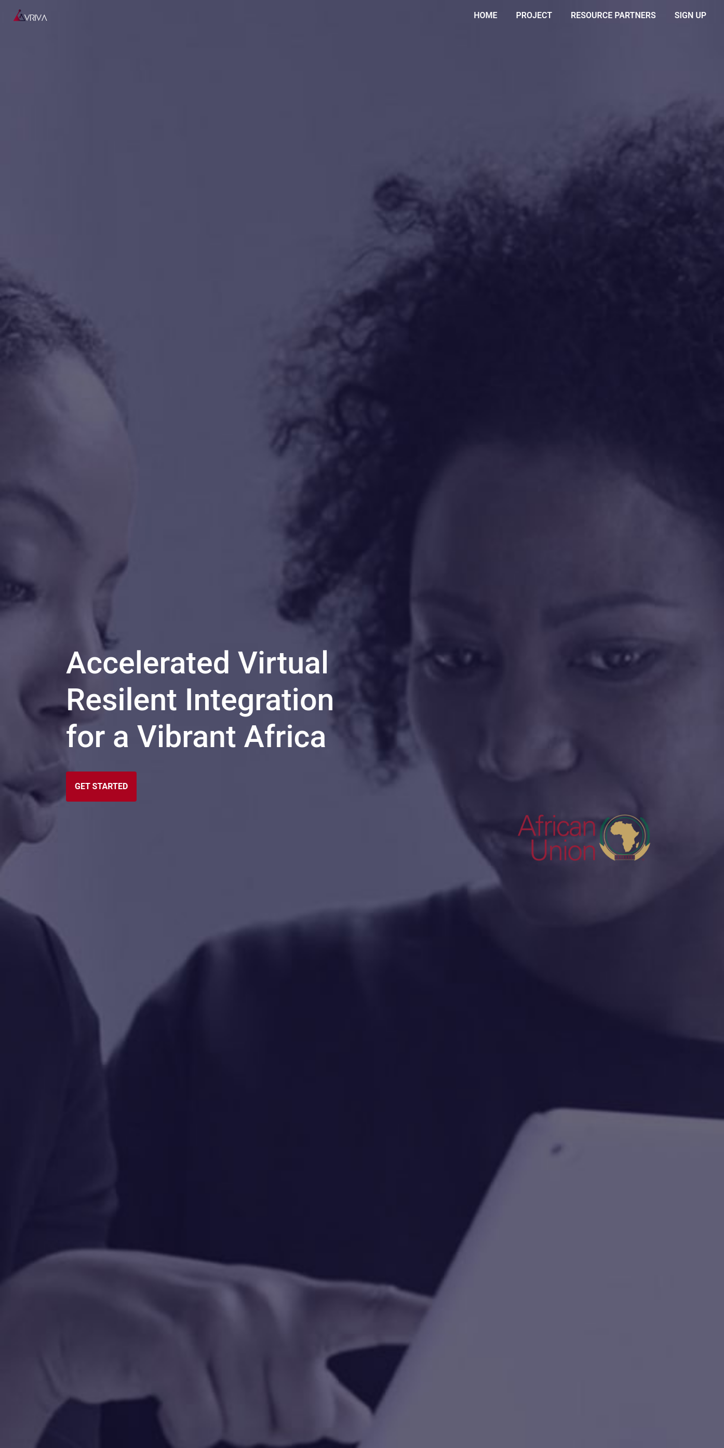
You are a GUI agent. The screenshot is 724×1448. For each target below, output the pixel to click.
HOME (487, 14)
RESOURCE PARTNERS (613, 15)
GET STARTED (101, 786)
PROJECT (534, 15)
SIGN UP (690, 15)
